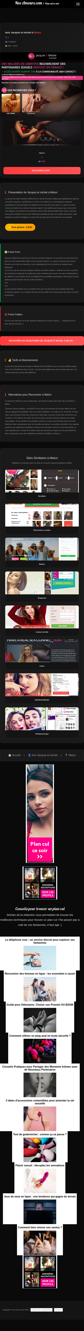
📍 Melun (70, 755)
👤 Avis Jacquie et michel (43, 755)
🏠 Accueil (14, 755)
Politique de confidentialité (41, 1310)
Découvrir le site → (42, 171)
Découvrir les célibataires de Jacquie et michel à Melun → (42, 341)
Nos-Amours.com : (37, 2)
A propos (58, 1310)
